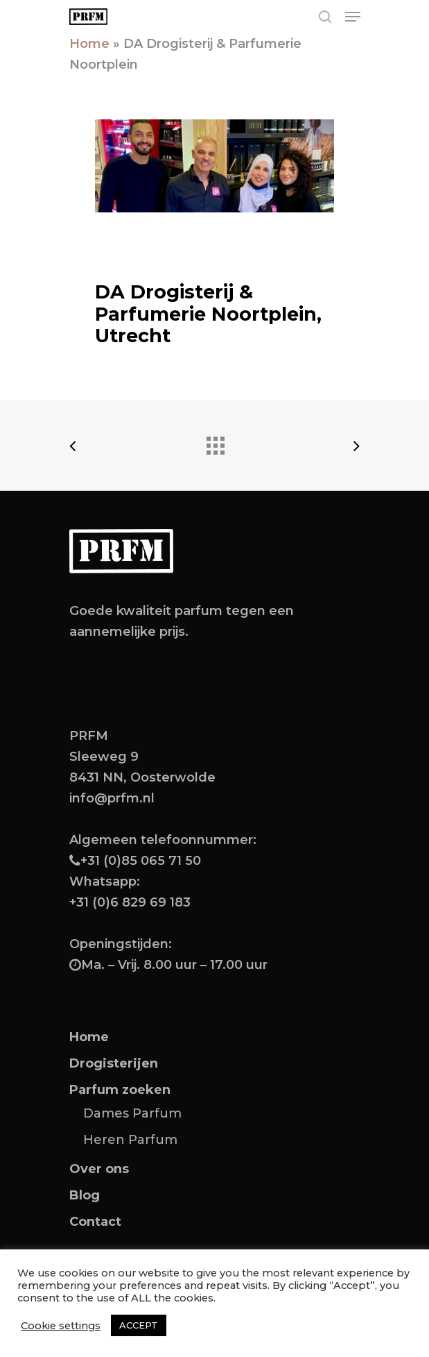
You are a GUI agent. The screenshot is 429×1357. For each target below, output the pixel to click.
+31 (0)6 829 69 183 (130, 902)
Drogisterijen (113, 1063)
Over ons (99, 1169)
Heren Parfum (130, 1139)
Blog (84, 1195)
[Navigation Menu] (352, 17)
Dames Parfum (132, 1113)
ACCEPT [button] (138, 1325)
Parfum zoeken (119, 1089)
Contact (95, 1221)
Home (89, 43)
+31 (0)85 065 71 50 (140, 860)
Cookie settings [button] (60, 1326)
